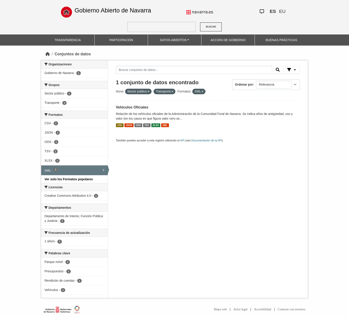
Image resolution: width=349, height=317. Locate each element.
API (182, 140)
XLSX (156, 125)
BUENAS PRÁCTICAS (281, 40)
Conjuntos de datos (73, 54)
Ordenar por (244, 84)
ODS (138, 125)
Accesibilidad (262, 309)
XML (164, 125)
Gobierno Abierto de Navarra (113, 10)
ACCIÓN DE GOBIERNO (228, 40)
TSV (146, 125)
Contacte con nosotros (291, 309)
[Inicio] (47, 54)
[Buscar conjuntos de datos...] (194, 70)
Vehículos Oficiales (132, 107)
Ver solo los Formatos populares (69, 179)
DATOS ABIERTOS (173, 40)
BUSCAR (211, 26)
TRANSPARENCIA (68, 40)
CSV (119, 125)
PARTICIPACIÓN (121, 40)
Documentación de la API (206, 140)
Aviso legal (240, 309)
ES (273, 11)
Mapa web (220, 309)
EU (282, 11)
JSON (129, 125)
